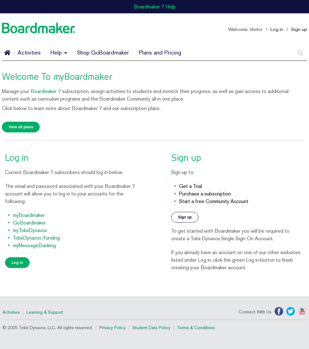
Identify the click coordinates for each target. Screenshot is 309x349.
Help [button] (58, 52)
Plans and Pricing (160, 52)
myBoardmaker (29, 215)
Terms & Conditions (196, 327)
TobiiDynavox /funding (36, 238)
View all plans (21, 127)
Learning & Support (44, 312)
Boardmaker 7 (46, 91)
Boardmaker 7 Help (155, 7)
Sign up (299, 29)
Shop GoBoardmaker (103, 52)
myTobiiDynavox (30, 230)
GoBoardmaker (29, 223)
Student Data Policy (151, 327)
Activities (29, 52)
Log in (277, 29)
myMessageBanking (34, 245)
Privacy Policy (112, 327)
